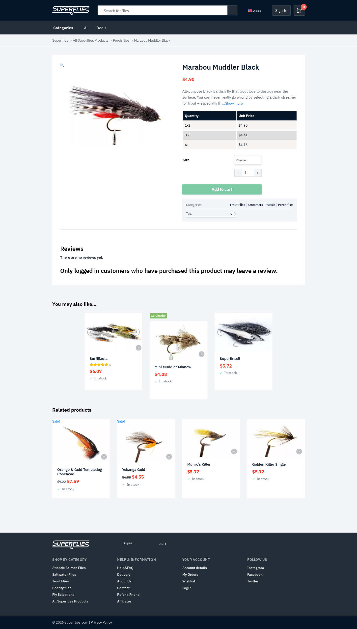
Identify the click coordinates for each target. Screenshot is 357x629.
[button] (62, 65)
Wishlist (188, 581)
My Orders (190, 574)
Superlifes (60, 40)
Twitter (252, 581)
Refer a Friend (128, 595)
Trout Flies (237, 205)
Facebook (255, 574)
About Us (124, 581)
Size (186, 160)
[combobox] (247, 160)
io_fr (233, 214)
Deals (101, 27)
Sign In (281, 10)
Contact (123, 588)
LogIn (187, 588)
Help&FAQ (125, 568)
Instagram (255, 568)
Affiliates (124, 601)
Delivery (123, 574)
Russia (270, 205)
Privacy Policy (101, 622)
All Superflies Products (91, 40)
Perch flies (121, 40)
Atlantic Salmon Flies (69, 568)
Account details (194, 568)
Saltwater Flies (64, 574)
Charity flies (61, 588)
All (86, 27)
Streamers (255, 205)
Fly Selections (63, 595)
